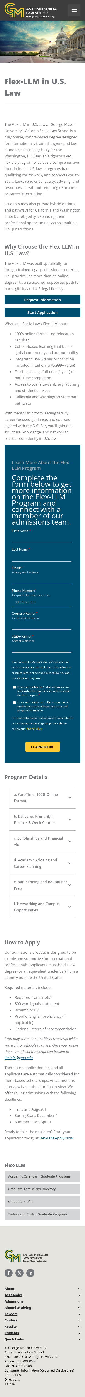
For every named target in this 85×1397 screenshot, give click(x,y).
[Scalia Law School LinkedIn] (30, 1273)
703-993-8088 (21, 1366)
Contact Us (13, 1375)
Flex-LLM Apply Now (56, 1138)
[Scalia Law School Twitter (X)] (19, 1273)
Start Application (42, 312)
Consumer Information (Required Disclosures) (39, 1370)
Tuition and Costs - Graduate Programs (38, 1214)
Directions (12, 1379)
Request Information (42, 299)
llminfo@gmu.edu (19, 1057)
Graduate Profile (20, 1201)
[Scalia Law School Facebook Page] (9, 1273)
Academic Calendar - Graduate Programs (39, 1176)
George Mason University (27, 1348)
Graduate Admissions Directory (32, 1189)
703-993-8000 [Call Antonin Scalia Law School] (26, 1361)
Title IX (10, 1384)
